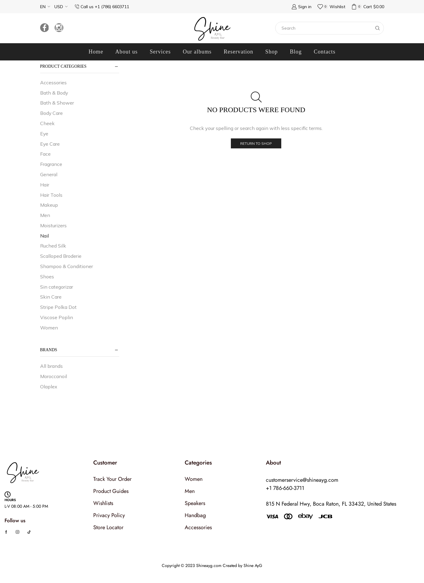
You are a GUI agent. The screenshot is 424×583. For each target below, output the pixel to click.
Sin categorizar (56, 287)
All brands (51, 366)
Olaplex (48, 387)
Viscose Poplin (56, 317)
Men (45, 215)
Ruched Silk (53, 246)
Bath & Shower (57, 103)
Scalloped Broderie (60, 256)
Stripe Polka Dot (58, 307)
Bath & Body (54, 93)
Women (49, 328)
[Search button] (377, 28)
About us (126, 52)
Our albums (197, 52)
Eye (44, 134)
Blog (295, 52)
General (48, 174)
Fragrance (51, 164)
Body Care (51, 113)
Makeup (49, 205)
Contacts (325, 52)
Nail (44, 236)
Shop (271, 52)
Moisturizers (53, 225)
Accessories (53, 82)
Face (45, 154)
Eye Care (50, 144)
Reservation (238, 52)
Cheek (47, 123)
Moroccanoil (53, 376)
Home (96, 52)
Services (160, 52)
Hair (44, 185)
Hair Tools (51, 195)
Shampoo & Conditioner (66, 266)
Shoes (47, 277)
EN (43, 6)
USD (58, 6)
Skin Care (51, 297)
